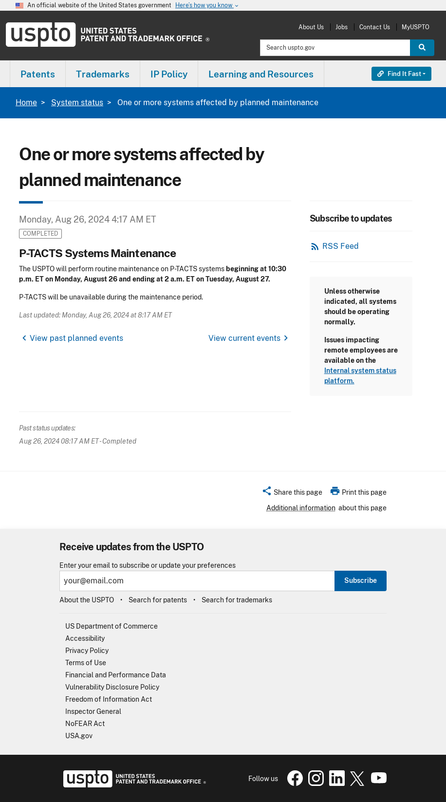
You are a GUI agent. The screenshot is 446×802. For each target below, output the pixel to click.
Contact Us (374, 27)
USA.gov (79, 736)
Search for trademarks (237, 600)
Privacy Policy (87, 650)
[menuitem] (38, 73)
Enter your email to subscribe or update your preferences (147, 565)
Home (26, 102)
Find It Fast (399, 73)
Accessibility (85, 638)
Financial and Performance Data (115, 675)
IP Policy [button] (168, 74)
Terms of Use (85, 663)
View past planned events (76, 338)
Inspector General (93, 711)
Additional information (300, 508)
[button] (291, 494)
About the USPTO (86, 600)
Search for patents (158, 600)
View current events (244, 338)
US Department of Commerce (111, 626)
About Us (311, 27)
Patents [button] (37, 74)
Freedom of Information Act (108, 699)
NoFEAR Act (85, 723)
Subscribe (360, 580)
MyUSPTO (415, 27)
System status (77, 102)
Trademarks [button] (103, 74)
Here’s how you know (207, 5)
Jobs (341, 27)
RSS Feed (340, 246)
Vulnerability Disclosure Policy (112, 687)
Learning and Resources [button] (261, 74)
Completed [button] (40, 233)
